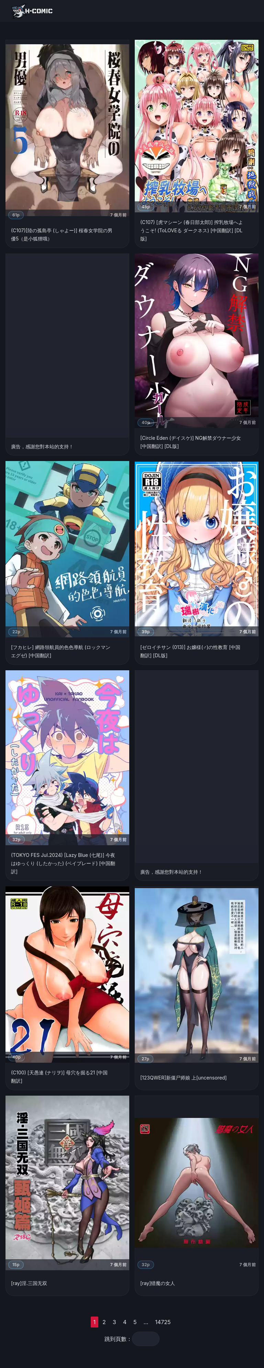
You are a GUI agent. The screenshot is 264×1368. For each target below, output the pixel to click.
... (146, 1322)
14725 (162, 1322)
